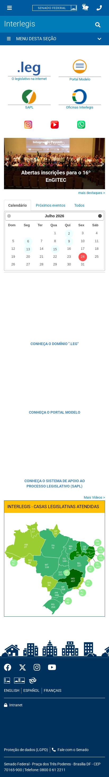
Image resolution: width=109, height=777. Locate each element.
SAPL (29, 107)
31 (83, 264)
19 (13, 257)
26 (13, 264)
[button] (85, 8)
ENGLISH (11, 690)
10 (83, 241)
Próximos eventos (50, 205)
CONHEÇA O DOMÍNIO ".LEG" (54, 344)
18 (97, 249)
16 (69, 249)
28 (41, 264)
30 (69, 264)
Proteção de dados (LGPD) (26, 750)
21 (41, 257)
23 (69, 257)
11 (97, 241)
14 (41, 249)
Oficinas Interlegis (79, 107)
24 (83, 257)
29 (55, 264)
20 (28, 257)
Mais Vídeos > (94, 497)
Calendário (17, 205)
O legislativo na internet (29, 79)
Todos (79, 205)
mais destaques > (91, 193)
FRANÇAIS (52, 690)
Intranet (13, 705)
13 (28, 249)
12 (13, 249)
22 (55, 257)
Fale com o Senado (70, 750)
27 (28, 264)
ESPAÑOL (31, 690)
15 (55, 249)
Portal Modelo (79, 79)
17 (83, 249)
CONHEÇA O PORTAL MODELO (54, 412)
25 (97, 257)
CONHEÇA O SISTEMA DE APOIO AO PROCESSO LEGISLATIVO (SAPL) (54, 483)
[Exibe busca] (98, 25)
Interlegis (19, 23)
